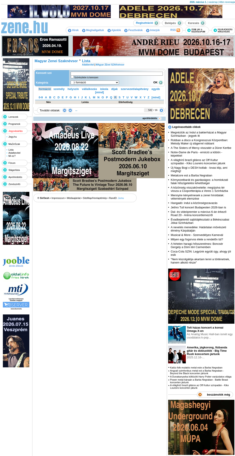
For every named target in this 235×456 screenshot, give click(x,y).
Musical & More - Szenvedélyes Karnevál (197, 235)
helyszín (73, 89)
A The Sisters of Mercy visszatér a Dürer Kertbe (201, 148)
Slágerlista (14, 170)
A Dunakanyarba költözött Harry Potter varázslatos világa (200, 376)
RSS (175, 30)
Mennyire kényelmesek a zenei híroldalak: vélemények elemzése (197, 197)
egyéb (156, 89)
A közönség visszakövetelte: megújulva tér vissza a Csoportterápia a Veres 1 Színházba (199, 189)
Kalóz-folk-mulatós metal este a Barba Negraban (196, 367)
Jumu (121, 198)
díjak (114, 89)
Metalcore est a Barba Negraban (191, 175)
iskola (104, 89)
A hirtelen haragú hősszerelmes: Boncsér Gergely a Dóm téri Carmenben (197, 245)
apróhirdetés (152, 118)
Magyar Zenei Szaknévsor (56, 61)
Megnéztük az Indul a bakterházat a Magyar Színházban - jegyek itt (199, 134)
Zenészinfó (14, 184)
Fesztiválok (133, 30)
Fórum (11, 163)
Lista (10, 149)
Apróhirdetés (15, 177)
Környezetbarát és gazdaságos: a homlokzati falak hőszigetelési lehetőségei (199, 181)
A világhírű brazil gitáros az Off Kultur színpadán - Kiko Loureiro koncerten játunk (198, 161)
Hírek (73, 30)
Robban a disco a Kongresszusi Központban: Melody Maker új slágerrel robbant (199, 141)
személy (59, 89)
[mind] (99, 92)
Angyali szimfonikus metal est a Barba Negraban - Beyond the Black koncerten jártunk (197, 372)
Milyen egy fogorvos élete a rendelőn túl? (197, 239)
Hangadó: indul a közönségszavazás (194, 203)
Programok (14, 124)
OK (158, 82)
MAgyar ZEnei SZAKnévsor (110, 65)
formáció (45, 89)
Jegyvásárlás (15, 131)
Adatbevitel (14, 152)
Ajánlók (114, 30)
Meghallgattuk (93, 30)
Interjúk (153, 30)
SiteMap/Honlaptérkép (95, 198)
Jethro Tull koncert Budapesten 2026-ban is (198, 207)
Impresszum (58, 198)
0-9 (41, 97)
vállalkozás (89, 89)
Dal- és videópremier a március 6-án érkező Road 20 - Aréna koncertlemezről (198, 213)
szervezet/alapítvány (135, 89)
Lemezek (13, 117)
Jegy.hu (12, 136)
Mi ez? (11, 156)
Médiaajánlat (74, 198)
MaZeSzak (14, 144)
